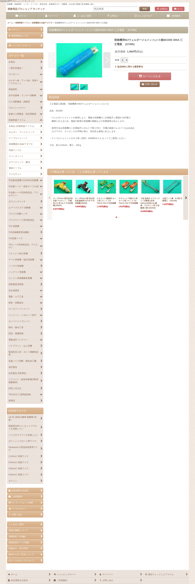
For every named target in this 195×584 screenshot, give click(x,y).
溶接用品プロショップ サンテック (26, 8)
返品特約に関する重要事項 (129, 66)
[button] (51, 60)
